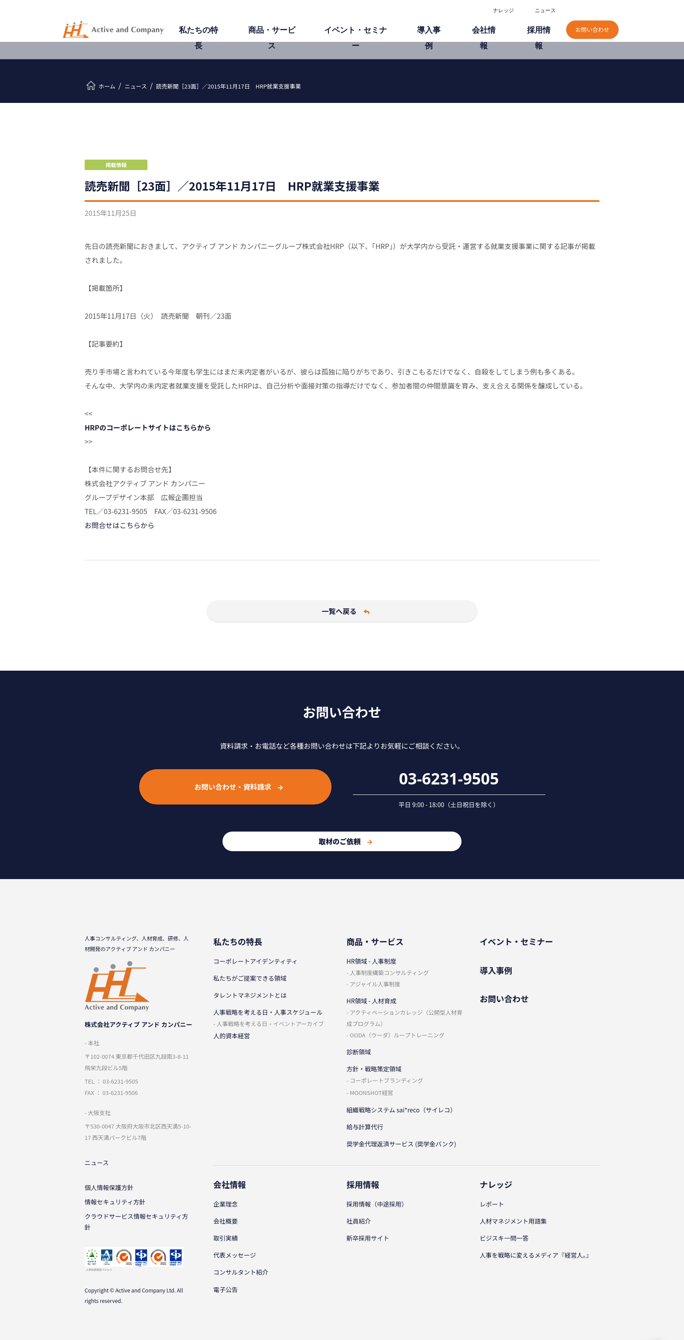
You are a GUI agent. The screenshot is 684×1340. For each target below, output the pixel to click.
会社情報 (497, 25)
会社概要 (225, 1221)
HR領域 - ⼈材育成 (371, 1000)
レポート (492, 1204)
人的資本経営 (231, 1035)
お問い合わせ (593, 21)
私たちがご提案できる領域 (250, 978)
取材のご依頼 (345, 841)
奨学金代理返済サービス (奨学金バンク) (401, 1143)
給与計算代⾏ (364, 1126)
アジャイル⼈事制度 (375, 984)
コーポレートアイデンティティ (255, 961)
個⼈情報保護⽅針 (109, 1189)
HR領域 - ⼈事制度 (371, 961)
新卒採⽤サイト (367, 1238)
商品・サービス (321, 25)
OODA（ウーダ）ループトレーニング (397, 1035)
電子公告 (225, 1289)
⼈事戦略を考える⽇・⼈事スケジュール (268, 1012)
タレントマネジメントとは (250, 995)
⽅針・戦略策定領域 (373, 1068)
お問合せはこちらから (119, 525)
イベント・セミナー (391, 25)
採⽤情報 (542, 25)
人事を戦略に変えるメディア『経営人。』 (536, 1255)
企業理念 (225, 1204)
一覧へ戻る (345, 611)
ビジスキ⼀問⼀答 (504, 1238)
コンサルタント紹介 (240, 1272)
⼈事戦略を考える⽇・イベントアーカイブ (270, 1023)
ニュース (544, 10)
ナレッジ (502, 10)
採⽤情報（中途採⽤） (376, 1204)
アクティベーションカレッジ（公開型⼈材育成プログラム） (404, 1018)
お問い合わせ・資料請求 (238, 786)
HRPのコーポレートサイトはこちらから (148, 427)
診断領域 (358, 1051)
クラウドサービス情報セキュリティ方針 (136, 1227)
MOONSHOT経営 (371, 1092)
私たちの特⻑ (261, 25)
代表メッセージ (234, 1255)
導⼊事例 (452, 25)
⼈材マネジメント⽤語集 (513, 1221)
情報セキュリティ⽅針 (115, 1205)
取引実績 (225, 1238)
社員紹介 (358, 1221)
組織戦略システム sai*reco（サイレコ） (401, 1109)
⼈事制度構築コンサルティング (389, 972)
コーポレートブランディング (386, 1080)
